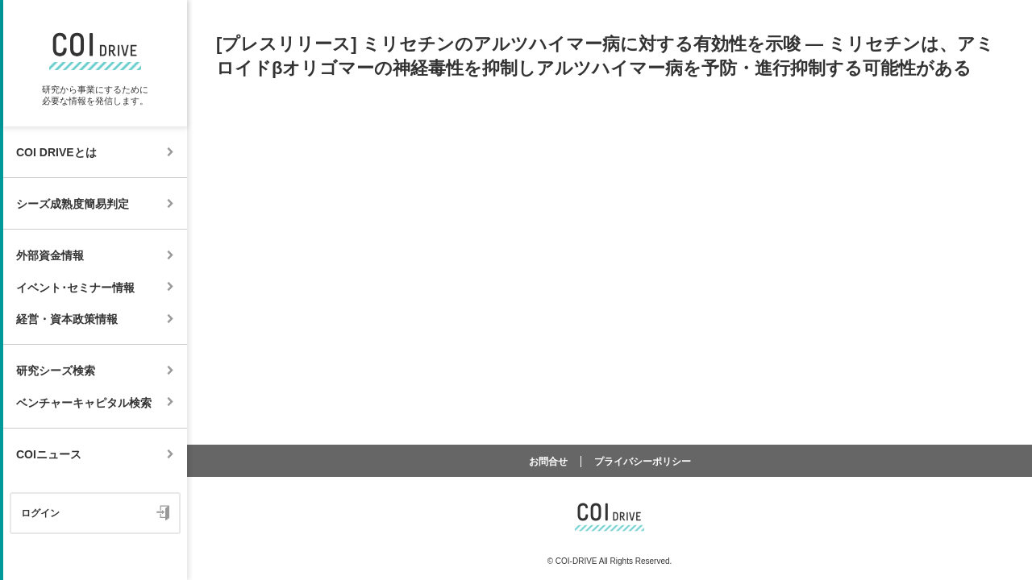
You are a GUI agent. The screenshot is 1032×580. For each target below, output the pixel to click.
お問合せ (548, 461)
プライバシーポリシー (642, 461)
